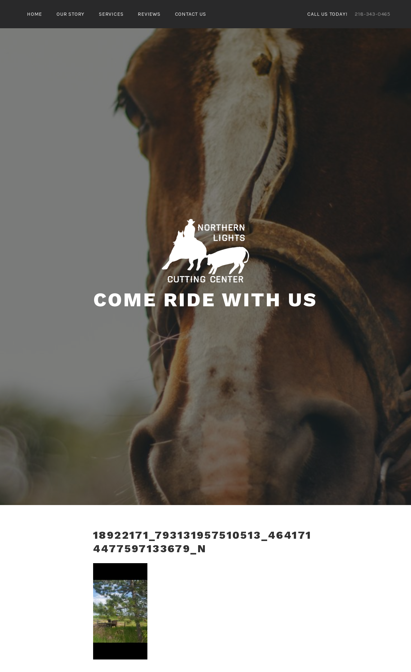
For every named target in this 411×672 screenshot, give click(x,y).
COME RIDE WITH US (205, 299)
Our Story (70, 14)
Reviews (149, 14)
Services (111, 14)
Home (34, 14)
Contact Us (190, 14)
